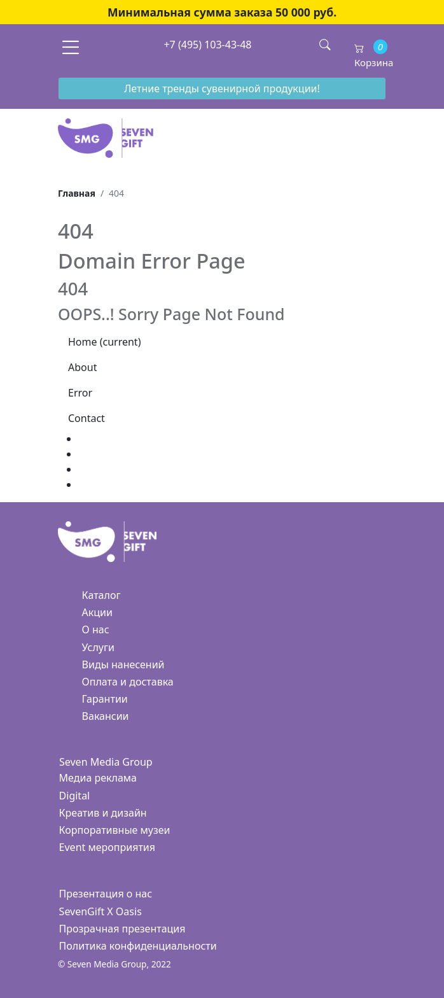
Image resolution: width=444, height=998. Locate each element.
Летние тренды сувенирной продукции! (222, 88)
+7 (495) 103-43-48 (207, 45)
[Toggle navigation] (70, 47)
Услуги (98, 647)
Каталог (101, 595)
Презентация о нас (105, 894)
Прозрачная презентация (122, 929)
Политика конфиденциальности (138, 946)
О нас (95, 629)
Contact (86, 418)
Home (104, 342)
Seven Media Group (106, 762)
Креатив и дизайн (103, 813)
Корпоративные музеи (114, 830)
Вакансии (105, 716)
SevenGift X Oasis (100, 911)
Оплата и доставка (128, 682)
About (82, 367)
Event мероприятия (107, 847)
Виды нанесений (123, 664)
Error (80, 393)
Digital (74, 796)
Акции (97, 612)
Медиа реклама (98, 778)
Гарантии (105, 699)
